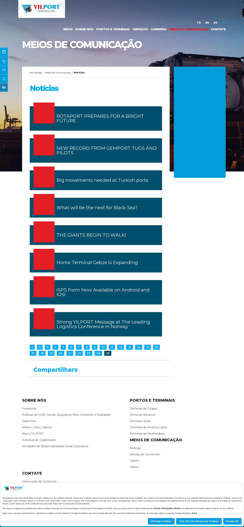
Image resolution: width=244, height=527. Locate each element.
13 (129, 347)
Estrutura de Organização (39, 440)
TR (199, 22)
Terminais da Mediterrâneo (147, 433)
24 (98, 353)
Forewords (29, 408)
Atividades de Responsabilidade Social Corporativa (55, 446)
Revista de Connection (145, 454)
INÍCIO (67, 29)
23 (88, 353)
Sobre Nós (29, 421)
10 (103, 347)
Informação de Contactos (39, 481)
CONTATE (218, 29)
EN (207, 22)
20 (60, 353)
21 (69, 353)
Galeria (134, 460)
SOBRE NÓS (84, 29)
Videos (134, 467)
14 (138, 347)
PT (224, 22)
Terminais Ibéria (140, 421)
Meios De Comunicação (58, 72)
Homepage (36, 72)
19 (51, 353)
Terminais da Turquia (143, 408)
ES (216, 22)
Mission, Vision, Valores (37, 427)
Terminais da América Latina (148, 427)
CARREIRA (158, 29)
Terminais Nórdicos (142, 414)
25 (107, 353)
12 (120, 347)
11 (112, 347)
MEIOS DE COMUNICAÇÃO (188, 29)
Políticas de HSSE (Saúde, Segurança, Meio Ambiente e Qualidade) (66, 414)
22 (79, 353)
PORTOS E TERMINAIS (113, 29)
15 (147, 347)
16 (156, 347)
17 (33, 353)
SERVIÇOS (140, 29)
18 (42, 353)
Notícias (135, 448)
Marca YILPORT (32, 433)
